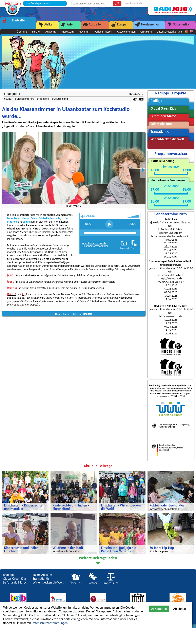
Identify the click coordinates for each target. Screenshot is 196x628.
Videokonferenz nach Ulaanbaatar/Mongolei (95, 244)
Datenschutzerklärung (169, 31)
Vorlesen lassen (103, 31)
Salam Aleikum (42, 575)
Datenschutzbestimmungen (50, 623)
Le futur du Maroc (15, 582)
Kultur (9, 98)
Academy (50, 31)
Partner (36, 31)
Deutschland (61, 98)
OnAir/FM (146, 31)
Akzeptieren (159, 609)
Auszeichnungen (126, 31)
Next (143, 170)
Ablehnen (179, 609)
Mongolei (44, 98)
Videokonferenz (26, 98)
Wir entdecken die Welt (48, 582)
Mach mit (83, 31)
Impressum (67, 31)
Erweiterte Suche (133, 3)
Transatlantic (41, 578)
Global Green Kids (14, 578)
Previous (5, 170)
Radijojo (87, 313)
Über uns (22, 31)
